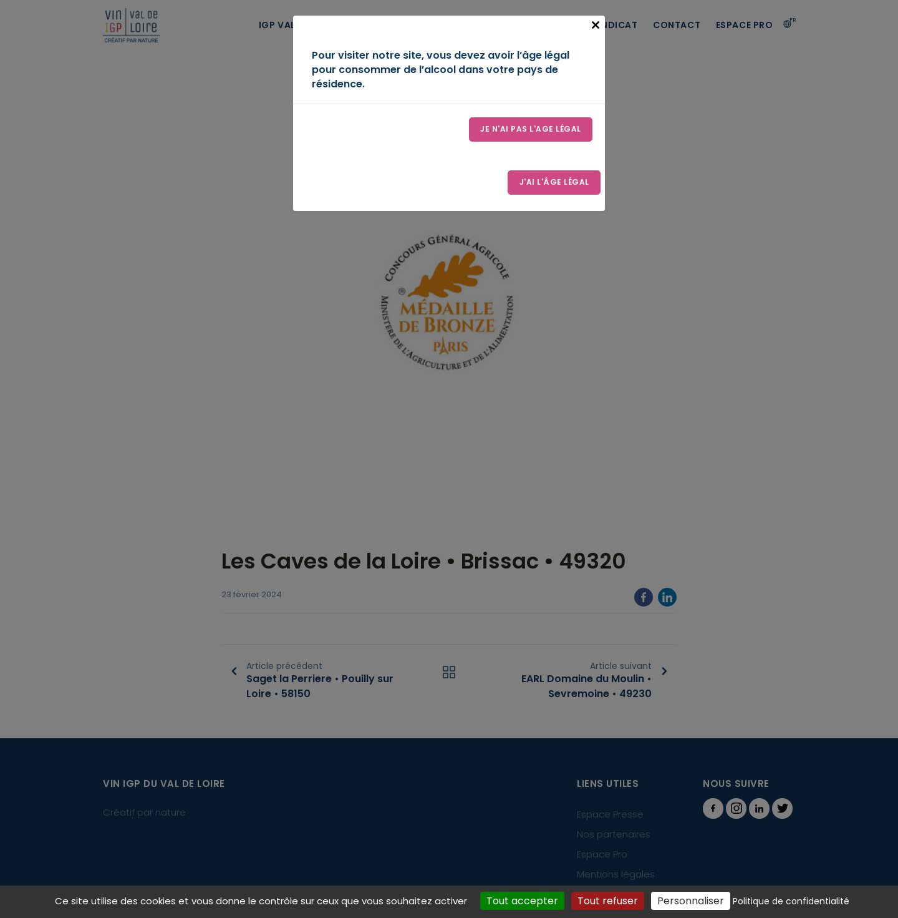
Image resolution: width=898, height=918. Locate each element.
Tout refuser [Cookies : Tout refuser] (607, 901)
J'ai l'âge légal (554, 183)
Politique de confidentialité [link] (791, 901)
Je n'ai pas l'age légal (530, 129)
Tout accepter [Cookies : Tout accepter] (522, 901)
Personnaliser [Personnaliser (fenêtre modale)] (690, 901)
